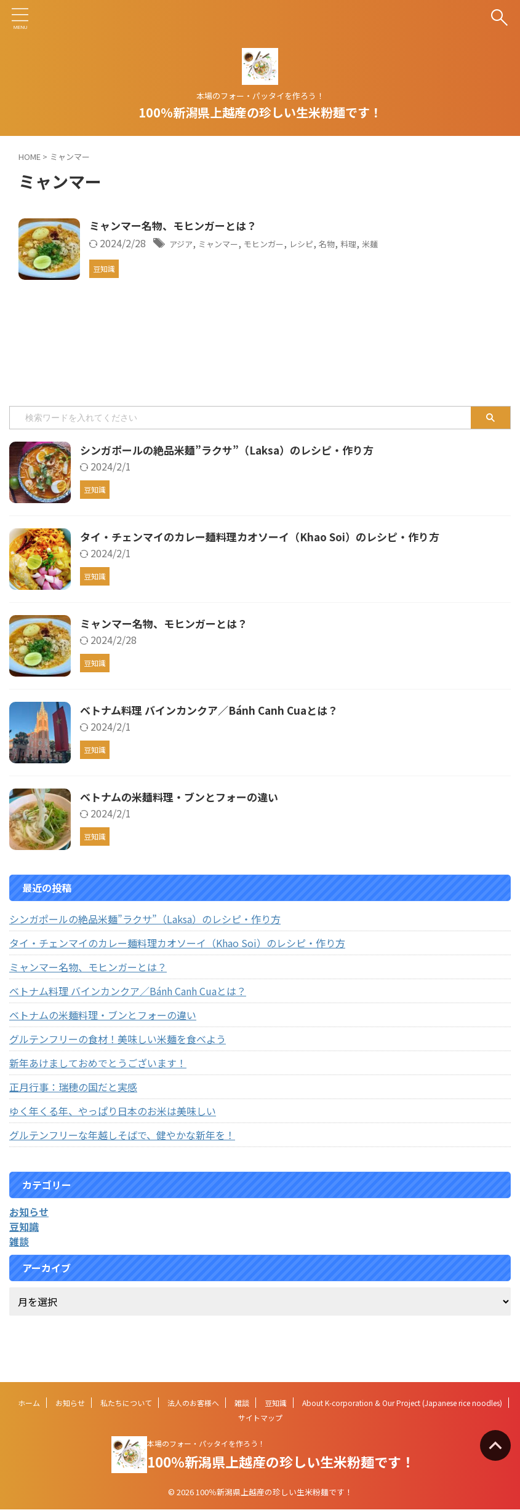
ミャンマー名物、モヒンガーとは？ (208, 226)
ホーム (29, 1403)
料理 (414, 244)
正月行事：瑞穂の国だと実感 (73, 1117)
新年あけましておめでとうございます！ (97, 1093)
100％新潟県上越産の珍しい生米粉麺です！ (260, 112)
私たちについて (126, 1403)
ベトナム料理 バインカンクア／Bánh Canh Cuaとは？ (216, 740)
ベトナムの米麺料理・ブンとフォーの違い (185, 827)
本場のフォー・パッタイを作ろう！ (206, 1444)
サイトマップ (260, 1418)
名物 (389, 244)
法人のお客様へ (193, 1403)
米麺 (439, 244)
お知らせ (70, 1403)
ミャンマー (259, 244)
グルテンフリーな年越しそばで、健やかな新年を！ (122, 1165)
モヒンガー (313, 244)
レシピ (359, 244)
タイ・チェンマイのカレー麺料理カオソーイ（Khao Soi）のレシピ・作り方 (270, 566)
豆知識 (276, 1403)
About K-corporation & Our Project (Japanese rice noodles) (402, 1403)
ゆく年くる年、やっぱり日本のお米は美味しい (112, 1141)
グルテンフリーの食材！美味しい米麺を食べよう (117, 1069)
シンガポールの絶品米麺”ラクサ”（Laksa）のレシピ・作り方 (235, 480)
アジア (214, 244)
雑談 (241, 1403)
